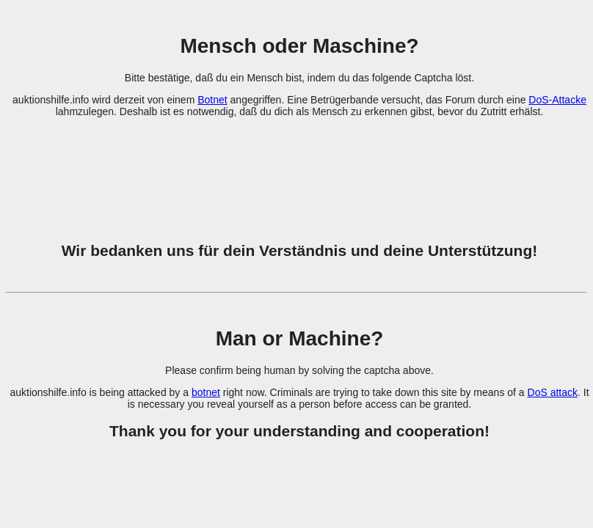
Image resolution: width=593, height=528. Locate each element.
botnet (206, 392)
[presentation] (299, 170)
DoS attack (553, 392)
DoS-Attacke (557, 100)
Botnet (212, 100)
